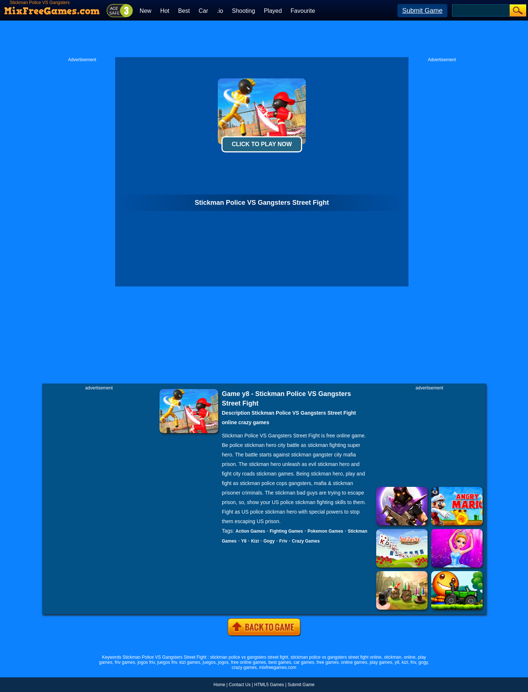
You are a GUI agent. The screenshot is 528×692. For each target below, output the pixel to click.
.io (220, 11)
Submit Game (422, 10)
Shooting (243, 11)
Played (273, 11)
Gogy (269, 541)
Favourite (303, 11)
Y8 (243, 541)
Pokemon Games (325, 531)
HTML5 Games (269, 684)
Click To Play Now (262, 144)
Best (184, 11)
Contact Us (239, 684)
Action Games (250, 531)
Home (219, 684)
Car (203, 11)
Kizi (255, 541)
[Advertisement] (264, 38)
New (145, 11)
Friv (283, 541)
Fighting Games (286, 531)
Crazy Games (306, 541)
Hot (164, 11)
